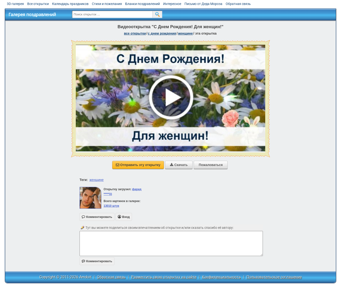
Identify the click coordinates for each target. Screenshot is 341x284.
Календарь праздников (70, 4)
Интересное (172, 4)
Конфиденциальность (221, 277)
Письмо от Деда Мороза (203, 4)
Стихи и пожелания (107, 4)
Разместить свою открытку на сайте (163, 277)
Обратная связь (238, 4)
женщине (185, 33)
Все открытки (38, 4)
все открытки (135, 33)
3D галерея (15, 4)
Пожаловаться (211, 165)
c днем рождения (162, 33)
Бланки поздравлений (142, 4)
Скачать (179, 165)
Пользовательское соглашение (274, 277)
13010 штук (111, 205)
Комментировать (97, 261)
